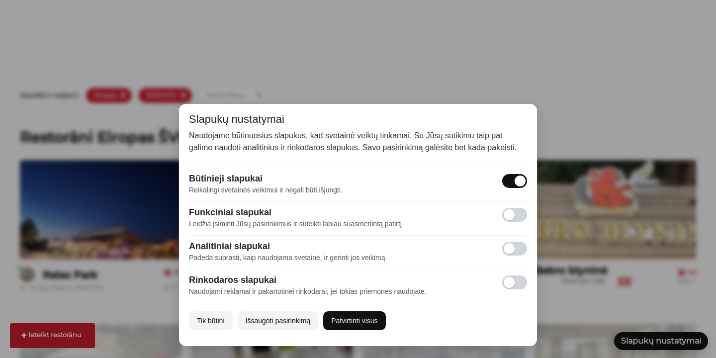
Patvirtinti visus (354, 321)
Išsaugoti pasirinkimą (278, 321)
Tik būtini (211, 321)
